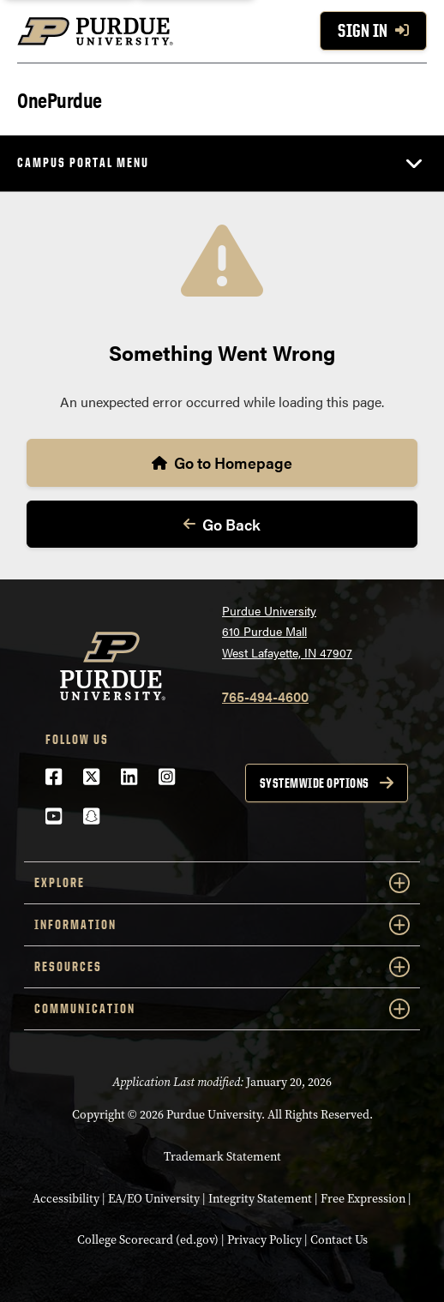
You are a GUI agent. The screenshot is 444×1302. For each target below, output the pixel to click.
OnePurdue (59, 99)
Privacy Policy (264, 1239)
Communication (222, 1009)
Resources (222, 967)
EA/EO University (154, 1198)
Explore (222, 883)
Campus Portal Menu (83, 162)
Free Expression (363, 1198)
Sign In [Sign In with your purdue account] (373, 30)
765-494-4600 (265, 696)
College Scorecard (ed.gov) (148, 1239)
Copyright (98, 1114)
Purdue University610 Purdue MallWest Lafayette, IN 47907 (287, 631)
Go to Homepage (222, 462)
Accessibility (66, 1198)
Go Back (222, 524)
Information (222, 925)
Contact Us (339, 1239)
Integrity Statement (260, 1198)
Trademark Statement (222, 1156)
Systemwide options (314, 783)
